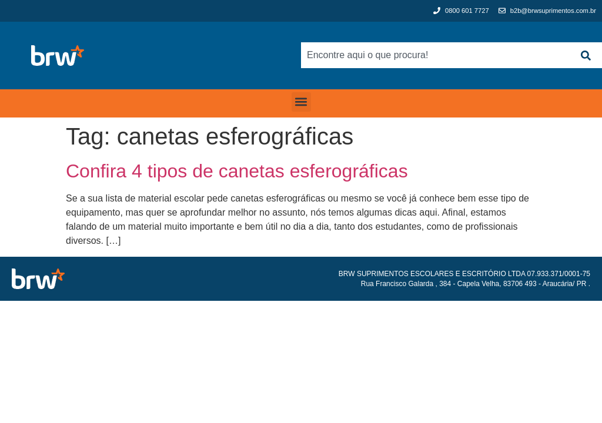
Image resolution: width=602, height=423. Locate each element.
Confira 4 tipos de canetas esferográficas (237, 171)
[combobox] (435, 55)
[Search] (585, 55)
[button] (301, 102)
